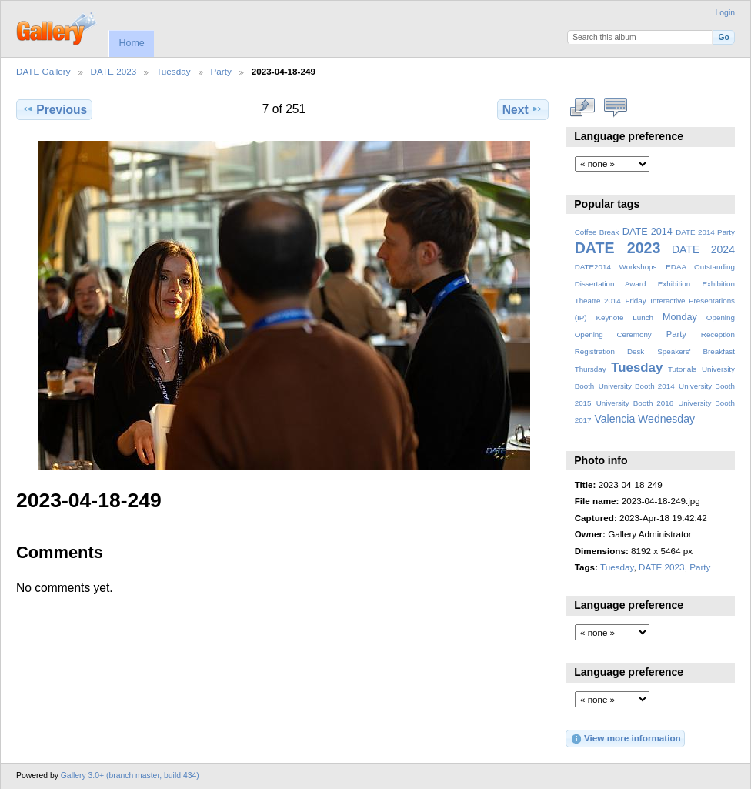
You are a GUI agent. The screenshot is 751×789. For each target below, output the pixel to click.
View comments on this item (616, 108)
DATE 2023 (114, 71)
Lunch (643, 317)
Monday (680, 317)
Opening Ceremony (613, 334)
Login (725, 12)
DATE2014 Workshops (616, 266)
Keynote (609, 317)
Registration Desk (610, 351)
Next (522, 109)
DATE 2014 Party (705, 232)
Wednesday (666, 419)
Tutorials (682, 369)
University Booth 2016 (634, 403)
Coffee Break (597, 232)
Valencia (614, 419)
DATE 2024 (703, 249)
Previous (54, 109)
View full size (582, 108)
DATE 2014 (647, 231)
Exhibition (674, 283)
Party (221, 71)
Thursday (590, 369)
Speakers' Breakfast (696, 351)
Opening (720, 317)
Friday (635, 300)
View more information (625, 739)
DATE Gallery (43, 71)
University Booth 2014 (637, 386)
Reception (718, 334)
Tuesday (173, 71)
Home (131, 43)
